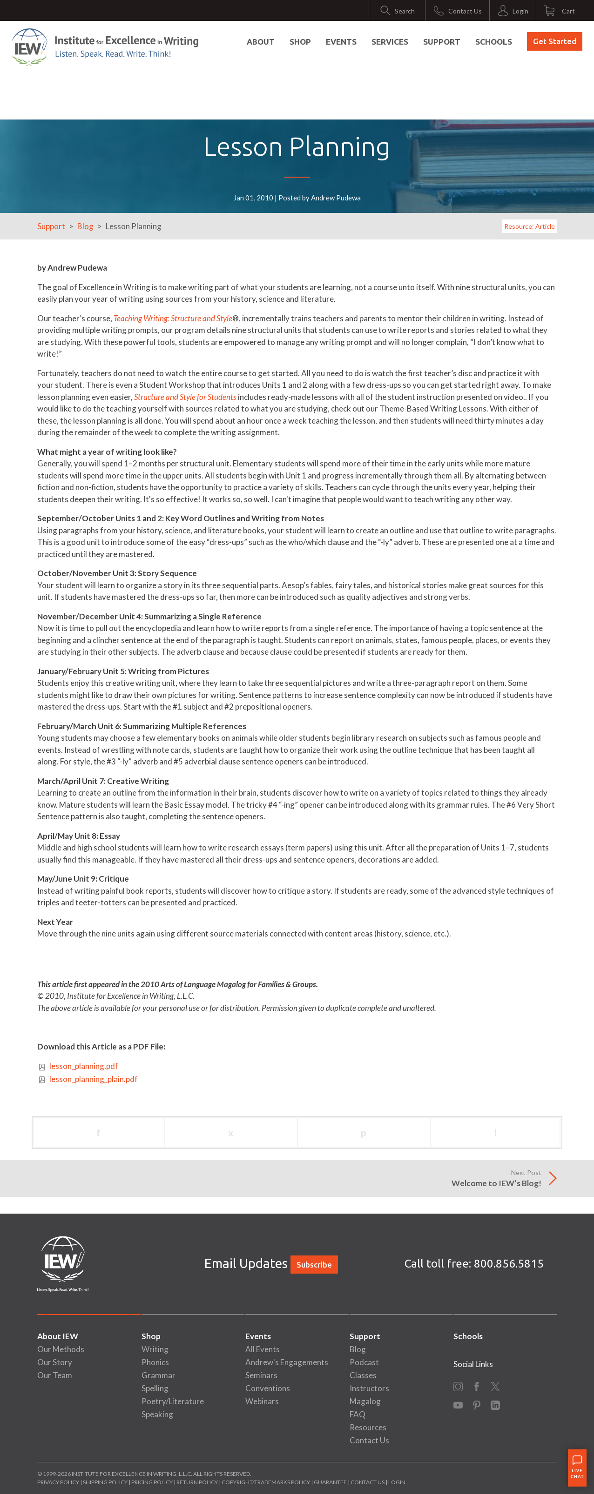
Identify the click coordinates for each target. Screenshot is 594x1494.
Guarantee (331, 1482)
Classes (363, 1375)
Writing (155, 1349)
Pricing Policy (152, 1482)
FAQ (357, 1414)
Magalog (365, 1401)
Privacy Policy (58, 1482)
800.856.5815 (509, 1263)
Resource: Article (529, 226)
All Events (262, 1349)
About (261, 41)
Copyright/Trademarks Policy (266, 1482)
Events (341, 41)
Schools (493, 41)
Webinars (262, 1401)
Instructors (369, 1388)
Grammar (159, 1375)
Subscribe (314, 1264)
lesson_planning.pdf (83, 1066)
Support (441, 41)
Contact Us (369, 1440)
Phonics (155, 1362)
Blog (85, 226)
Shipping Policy (105, 1482)
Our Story (54, 1362)
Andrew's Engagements (286, 1362)
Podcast (364, 1362)
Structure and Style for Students (185, 397)
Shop (300, 41)
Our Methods (60, 1349)
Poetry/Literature (173, 1401)
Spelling (155, 1388)
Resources (368, 1427)
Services (389, 41)
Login (396, 1482)
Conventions (267, 1388)
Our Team (54, 1375)
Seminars (261, 1375)
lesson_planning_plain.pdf (93, 1079)
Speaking (157, 1414)
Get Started (554, 41)
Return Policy (197, 1482)
